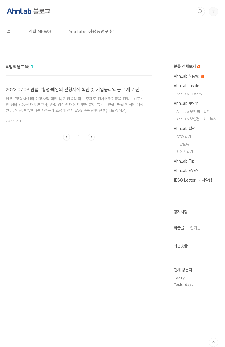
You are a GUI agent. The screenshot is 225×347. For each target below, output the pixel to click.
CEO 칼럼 (183, 137)
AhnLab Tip (184, 161)
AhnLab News (189, 76)
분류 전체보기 (187, 66)
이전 (66, 137)
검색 (200, 11)
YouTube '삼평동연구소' (91, 31)
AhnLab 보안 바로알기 (193, 111)
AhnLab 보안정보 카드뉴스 (196, 119)
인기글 (195, 227)
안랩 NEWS (39, 31)
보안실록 (182, 144)
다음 (91, 137)
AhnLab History (189, 94)
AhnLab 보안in (186, 103)
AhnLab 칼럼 (185, 128)
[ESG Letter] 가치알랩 (193, 180)
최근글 (179, 227)
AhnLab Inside (186, 85)
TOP (213, 342)
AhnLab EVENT (187, 170)
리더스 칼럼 (184, 152)
